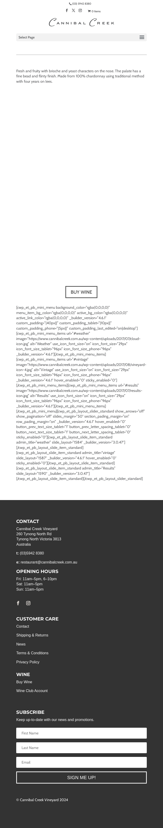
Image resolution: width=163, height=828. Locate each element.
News (21, 644)
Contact (22, 626)
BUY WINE (81, 292)
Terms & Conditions (32, 653)
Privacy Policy (27, 662)
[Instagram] (80, 12)
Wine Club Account (32, 691)
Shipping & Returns (32, 635)
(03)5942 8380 (32, 553)
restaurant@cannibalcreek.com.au (49, 562)
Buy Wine (24, 682)
